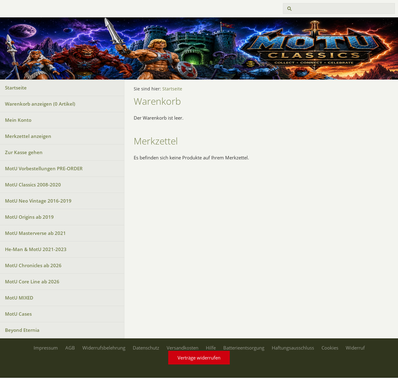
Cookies (330, 348)
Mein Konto (18, 120)
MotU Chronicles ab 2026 (33, 265)
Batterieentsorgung (243, 348)
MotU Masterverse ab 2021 (35, 233)
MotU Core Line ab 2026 (32, 281)
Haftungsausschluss (293, 348)
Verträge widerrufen (199, 358)
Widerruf (355, 348)
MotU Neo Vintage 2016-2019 (38, 201)
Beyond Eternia (22, 330)
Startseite (16, 88)
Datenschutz (146, 348)
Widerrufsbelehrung (103, 348)
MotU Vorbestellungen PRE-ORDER (44, 168)
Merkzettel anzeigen (28, 136)
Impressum (46, 348)
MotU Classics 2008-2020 (33, 184)
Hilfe (211, 348)
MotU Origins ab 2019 (29, 217)
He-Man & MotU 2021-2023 (36, 249)
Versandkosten (182, 348)
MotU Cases (18, 314)
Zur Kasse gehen (24, 152)
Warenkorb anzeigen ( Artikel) (40, 104)
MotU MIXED (19, 298)
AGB (70, 348)
